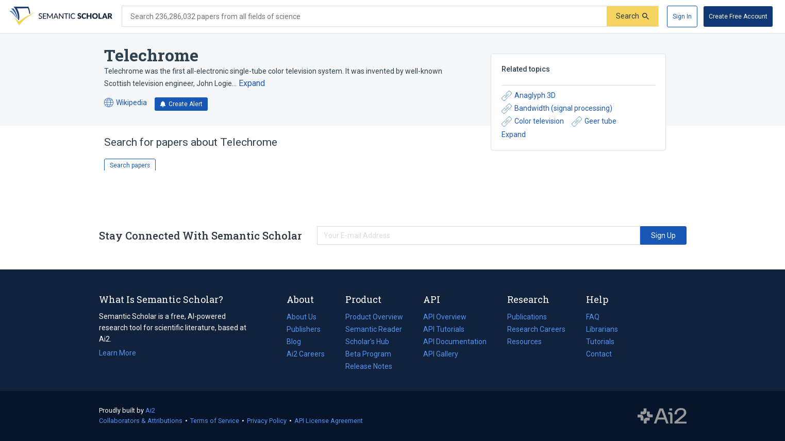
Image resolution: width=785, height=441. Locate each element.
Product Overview (374, 317)
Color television (533, 121)
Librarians (602, 329)
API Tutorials (443, 329)
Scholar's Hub (367, 341)
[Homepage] (59, 16)
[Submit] (632, 16)
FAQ (592, 317)
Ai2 (150, 410)
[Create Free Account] (738, 16)
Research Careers (536, 329)
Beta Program (368, 354)
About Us (301, 317)
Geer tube (594, 121)
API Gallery (440, 354)
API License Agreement (328, 421)
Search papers (130, 165)
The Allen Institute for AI (662, 416)
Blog (298, 341)
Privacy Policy (267, 421)
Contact (599, 354)
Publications (527, 317)
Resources (524, 341)
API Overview (444, 317)
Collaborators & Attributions (140, 421)
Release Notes (368, 366)
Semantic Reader (373, 329)
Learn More (117, 353)
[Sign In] (682, 16)
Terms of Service (214, 421)
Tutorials (600, 341)
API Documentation (455, 341)
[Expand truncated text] (251, 83)
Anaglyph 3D (529, 96)
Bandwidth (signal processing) (557, 109)
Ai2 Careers (306, 354)
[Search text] (364, 16)
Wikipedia (125, 103)
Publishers (304, 329)
